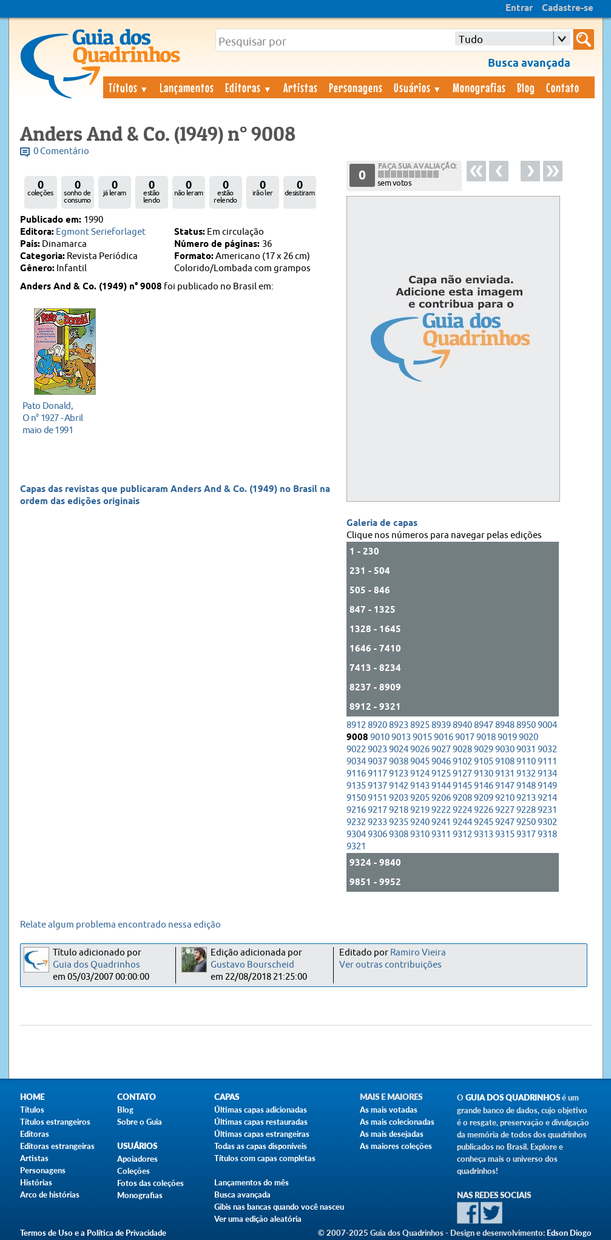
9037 (377, 761)
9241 (441, 822)
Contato (562, 87)
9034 (356, 761)
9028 (462, 749)
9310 (420, 834)
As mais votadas (388, 1109)
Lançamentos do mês (251, 1182)
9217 (377, 810)
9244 (462, 822)
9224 (462, 810)
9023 (377, 749)
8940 (462, 725)
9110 (526, 761)
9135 (356, 786)
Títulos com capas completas (265, 1158)
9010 (380, 737)
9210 (505, 798)
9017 (464, 737)
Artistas (300, 87)
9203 (398, 798)
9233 (377, 822)
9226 (483, 810)
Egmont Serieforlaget (101, 232)
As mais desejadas (392, 1134)
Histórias (36, 1182)
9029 (483, 749)
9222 (441, 810)
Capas (226, 1097)
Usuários (418, 87)
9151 (377, 798)
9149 (547, 786)
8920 (377, 725)
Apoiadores (137, 1159)
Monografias (479, 87)
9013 (401, 737)
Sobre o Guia (139, 1122)
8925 (420, 725)
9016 (443, 737)
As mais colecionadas (397, 1122)
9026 (420, 749)
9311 (441, 834)
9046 (441, 761)
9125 (441, 774)
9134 (547, 774)
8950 (526, 725)
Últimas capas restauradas (261, 1122)
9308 (398, 834)
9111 (547, 761)
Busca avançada (242, 1194)
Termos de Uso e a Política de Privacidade (93, 1233)
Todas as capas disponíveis (260, 1146)
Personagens (356, 87)
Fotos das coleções (150, 1183)
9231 (547, 810)
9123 (398, 774)
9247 (505, 822)
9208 (462, 798)
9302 (547, 822)
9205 (420, 798)
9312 (462, 834)
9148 (526, 786)
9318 (547, 834)
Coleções (133, 1171)
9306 (377, 834)
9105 (483, 761)
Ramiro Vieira (418, 953)
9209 (483, 798)
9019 (507, 737)
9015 (422, 737)
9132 (526, 774)
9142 (398, 786)
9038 (398, 761)
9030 (505, 749)
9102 (462, 761)
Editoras (248, 87)
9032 (547, 749)
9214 (547, 798)
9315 (505, 834)
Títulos (129, 87)
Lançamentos (187, 87)
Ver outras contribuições (390, 965)
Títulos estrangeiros (55, 1122)
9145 (462, 786)
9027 (441, 749)
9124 (420, 774)
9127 (462, 774)
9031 (526, 749)
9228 (526, 810)
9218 (398, 810)
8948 (505, 725)
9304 (356, 834)
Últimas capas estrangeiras (261, 1134)
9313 (483, 834)
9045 (420, 761)
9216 (356, 810)
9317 (526, 834)
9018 (486, 737)
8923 (398, 725)
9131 (505, 774)
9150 (356, 798)
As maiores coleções (396, 1146)
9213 (526, 798)
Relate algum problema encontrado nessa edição (120, 925)
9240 (420, 822)
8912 (356, 725)
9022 (356, 749)
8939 (441, 725)
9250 (526, 822)
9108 (505, 761)
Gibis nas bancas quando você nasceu (279, 1206)
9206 (441, 798)
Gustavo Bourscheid (252, 965)
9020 (528, 737)
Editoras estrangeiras (57, 1146)
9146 (483, 786)
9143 (420, 786)
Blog (526, 87)
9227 (505, 810)
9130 (483, 774)
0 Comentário (61, 151)
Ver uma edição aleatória (258, 1219)
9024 (398, 749)
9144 (441, 786)
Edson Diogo (569, 1233)
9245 (483, 822)
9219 (420, 810)
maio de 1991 (61, 418)
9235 (398, 822)
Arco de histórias (49, 1194)
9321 (356, 846)
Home (32, 1097)
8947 (483, 725)
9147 (505, 786)
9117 (377, 774)
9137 (377, 786)
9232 (356, 822)
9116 (356, 774)
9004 (547, 725)
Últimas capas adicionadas (260, 1109)
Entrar (519, 8)
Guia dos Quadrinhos (96, 965)
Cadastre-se (567, 8)
